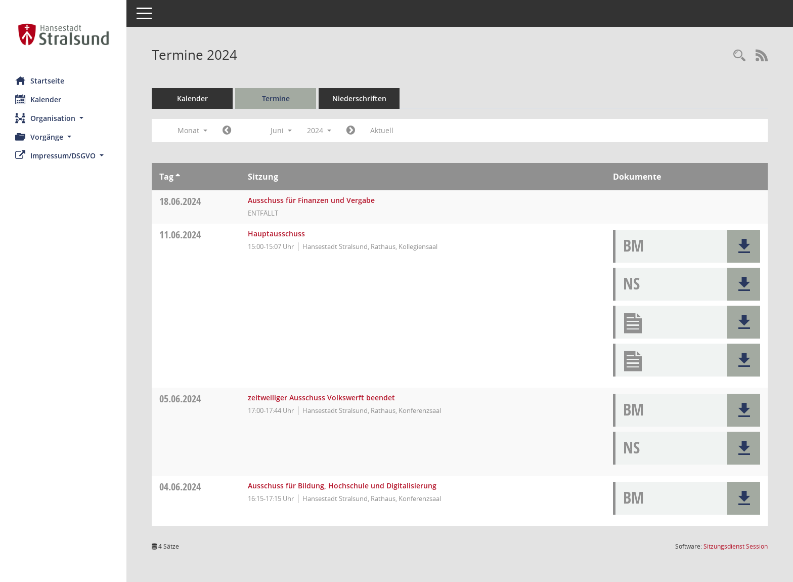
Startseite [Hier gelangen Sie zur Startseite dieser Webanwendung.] (39, 80)
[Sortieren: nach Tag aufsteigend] (177, 176)
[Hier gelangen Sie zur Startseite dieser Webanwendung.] (63, 34)
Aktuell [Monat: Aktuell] (381, 130)
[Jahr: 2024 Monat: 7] (351, 130)
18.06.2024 (180, 201)
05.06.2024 (180, 398)
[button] (63, 118)
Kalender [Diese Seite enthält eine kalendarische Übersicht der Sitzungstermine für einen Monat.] (38, 99)
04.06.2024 (180, 486)
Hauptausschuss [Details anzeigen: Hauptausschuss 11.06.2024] (276, 233)
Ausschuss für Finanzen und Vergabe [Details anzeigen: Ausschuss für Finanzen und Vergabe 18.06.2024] (311, 200)
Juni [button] (281, 130)
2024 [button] (319, 130)
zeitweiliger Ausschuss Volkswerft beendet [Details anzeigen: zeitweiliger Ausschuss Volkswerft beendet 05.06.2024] (321, 397)
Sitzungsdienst (735, 546)
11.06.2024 (180, 234)
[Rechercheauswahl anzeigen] (739, 56)
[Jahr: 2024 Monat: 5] (227, 130)
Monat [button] (192, 130)
